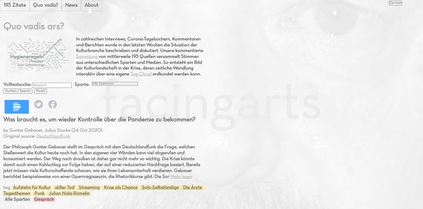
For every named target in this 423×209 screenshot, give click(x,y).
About (91, 5)
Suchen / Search (17, 91)
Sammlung (87, 56)
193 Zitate (15, 5)
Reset (40, 91)
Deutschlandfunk (53, 136)
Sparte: (81, 84)
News (71, 5)
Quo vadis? (45, 5)
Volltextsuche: (17, 84)
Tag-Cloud (141, 74)
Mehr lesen (181, 177)
